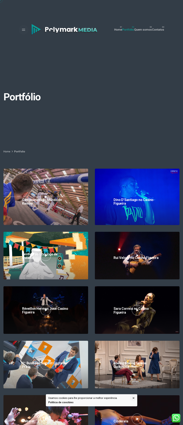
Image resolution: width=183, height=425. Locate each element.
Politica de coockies (60, 402)
